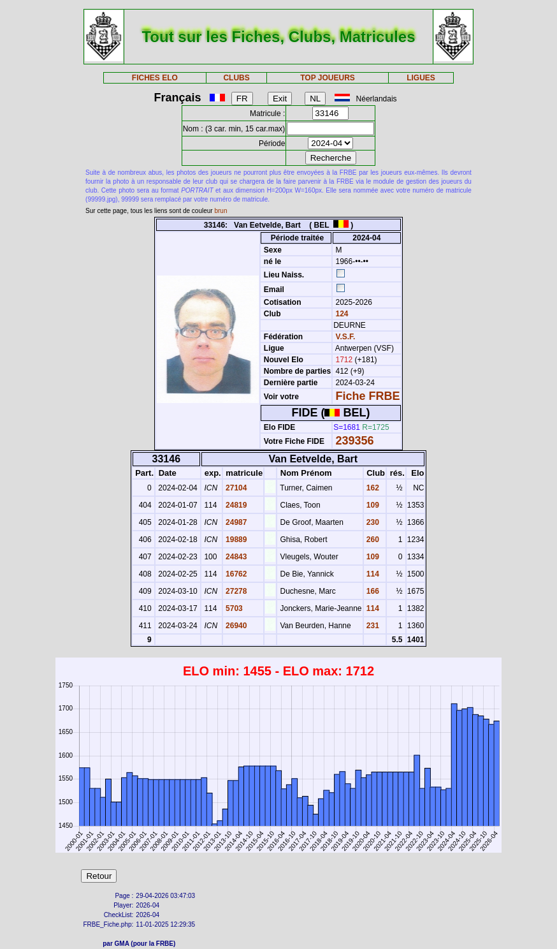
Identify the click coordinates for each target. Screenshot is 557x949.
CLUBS (236, 77)
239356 (355, 440)
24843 (235, 556)
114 (372, 574)
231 (372, 625)
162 (372, 487)
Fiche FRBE (368, 396)
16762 (235, 574)
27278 (235, 591)
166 (372, 591)
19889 (235, 539)
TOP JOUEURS (327, 77)
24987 (235, 522)
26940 (235, 625)
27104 (235, 487)
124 (340, 313)
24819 (235, 505)
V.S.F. (346, 336)
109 (372, 505)
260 (372, 539)
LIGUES (421, 77)
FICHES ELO (155, 77)
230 (372, 522)
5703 (233, 608)
